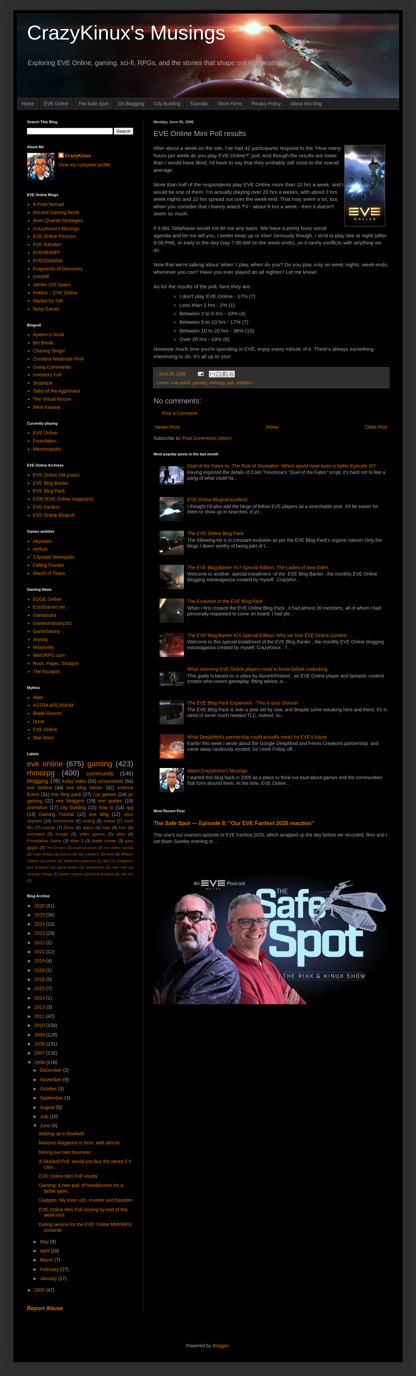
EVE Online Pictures (54, 236)
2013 (40, 1007)
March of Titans (49, 573)
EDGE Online (47, 599)
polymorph (69, 854)
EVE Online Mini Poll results (68, 1176)
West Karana (46, 407)
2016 (40, 979)
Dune (38, 721)
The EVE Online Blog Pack (215, 533)
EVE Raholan (47, 244)
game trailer (67, 867)
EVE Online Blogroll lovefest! (217, 499)
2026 (40, 905)
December (51, 1070)
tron (123, 827)
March (47, 1260)
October (49, 1088)
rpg (130, 807)
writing (89, 821)
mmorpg (217, 382)
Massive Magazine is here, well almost (79, 1142)
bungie (62, 834)
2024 (40, 924)
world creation (71, 874)
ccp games (104, 794)
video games (92, 834)
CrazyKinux (78, 155)
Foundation (45, 441)
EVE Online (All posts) (56, 475)
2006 (40, 1062)
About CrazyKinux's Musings (217, 770)
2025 (40, 915)
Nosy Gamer (46, 309)
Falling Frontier (48, 565)
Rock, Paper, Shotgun (56, 663)
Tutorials (199, 103)
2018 (40, 970)
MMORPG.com (49, 655)
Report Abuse (45, 1308)
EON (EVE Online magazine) (63, 499)
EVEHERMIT (47, 252)
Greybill (41, 276)
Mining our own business (65, 1152)
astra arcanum (85, 848)
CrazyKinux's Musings (126, 32)
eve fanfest (39, 787)
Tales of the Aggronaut (56, 391)
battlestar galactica (79, 861)
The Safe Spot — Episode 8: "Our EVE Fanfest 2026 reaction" (234, 823)
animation (37, 807)
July (45, 1116)
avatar (109, 821)
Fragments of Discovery (58, 268)
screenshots (110, 781)
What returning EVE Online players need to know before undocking (257, 669)
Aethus (40, 549)
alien (120, 834)
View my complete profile (84, 164)
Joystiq (40, 639)
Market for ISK (48, 300)
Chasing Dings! (49, 350)
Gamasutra (44, 615)
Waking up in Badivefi (61, 1133)
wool (110, 854)
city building (73, 807)
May (45, 1241)
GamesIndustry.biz (52, 623)
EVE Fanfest (46, 507)
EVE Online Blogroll (54, 515)
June (45, 1125)
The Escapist (46, 671)
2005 (40, 1290)
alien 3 (76, 841)
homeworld (63, 821)
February (50, 1269)
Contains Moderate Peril (58, 359)
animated (36, 834)
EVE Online (56, 103)
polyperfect (95, 867)
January (49, 1278)
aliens (88, 827)
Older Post (376, 427)
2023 (40, 933)
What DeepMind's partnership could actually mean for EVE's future (257, 737)
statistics (244, 382)
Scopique (43, 383)
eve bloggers (70, 800)
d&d (106, 861)
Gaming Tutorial (56, 814)
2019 (40, 960)
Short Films (230, 103)
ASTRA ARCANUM (53, 705)
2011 (40, 1016)
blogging (37, 781)
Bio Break (43, 342)
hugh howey (43, 854)
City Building (167, 103)
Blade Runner (47, 713)
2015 (40, 988)
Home (28, 103)
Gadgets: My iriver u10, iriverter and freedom (86, 1200)
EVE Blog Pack (49, 491)
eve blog (99, 814)
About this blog (306, 103)
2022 (40, 942)
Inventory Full (47, 374)
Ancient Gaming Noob (56, 212)
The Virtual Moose (52, 399)
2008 (40, 1044)
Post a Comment (179, 413)
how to (106, 807)
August (48, 1107)
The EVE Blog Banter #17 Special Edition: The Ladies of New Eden (257, 567)
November (51, 1079)
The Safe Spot (93, 103)
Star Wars (43, 737)
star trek (119, 867)
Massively (43, 647)
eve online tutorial (118, 848)
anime (51, 861)
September (52, 1098)
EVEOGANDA (48, 260)
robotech (92, 854)
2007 (40, 1053)
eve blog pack (66, 794)
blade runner (104, 841)
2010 (40, 1025)
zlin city (127, 874)
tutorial (48, 827)
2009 (40, 1034)
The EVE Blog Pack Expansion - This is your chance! (242, 703)
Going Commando (52, 367)
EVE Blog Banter (50, 483)
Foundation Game (44, 841)
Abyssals (42, 541)
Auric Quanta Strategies (58, 220)
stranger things (39, 874)
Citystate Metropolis (54, 557)
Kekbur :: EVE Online (55, 292)
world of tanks (102, 874)
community (100, 773)
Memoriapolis (47, 449)
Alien (38, 697)
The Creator (56, 848)
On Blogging (131, 103)
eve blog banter (84, 787)
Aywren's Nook (48, 334)
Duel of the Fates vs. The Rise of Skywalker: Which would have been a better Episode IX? (281, 466)
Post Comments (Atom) (207, 438)
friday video (74, 781)
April (45, 1250)
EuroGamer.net (49, 607)
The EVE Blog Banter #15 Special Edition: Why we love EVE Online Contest (266, 635)
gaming (200, 382)
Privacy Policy (266, 103)
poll (230, 382)
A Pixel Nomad (48, 204)
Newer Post (167, 427)
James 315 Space (52, 284)
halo (106, 827)
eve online (180, 382)
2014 (40, 998)
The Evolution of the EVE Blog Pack (224, 601)
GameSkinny (46, 631)
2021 (40, 951)
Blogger (220, 1345)
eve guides (110, 800)
